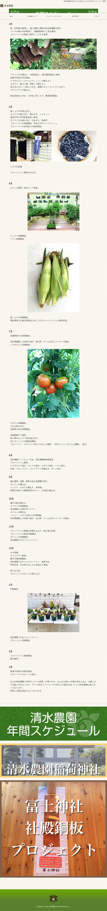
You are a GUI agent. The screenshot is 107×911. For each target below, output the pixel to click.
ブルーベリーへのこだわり (53, 16)
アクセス (96, 16)
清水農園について (32, 16)
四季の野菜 (74, 16)
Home (11, 16)
